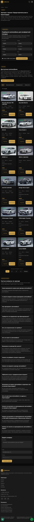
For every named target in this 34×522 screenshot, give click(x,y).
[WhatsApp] (2, 499)
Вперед (26, 271)
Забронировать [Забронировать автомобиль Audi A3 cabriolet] (12, 202)
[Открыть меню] (32, 2)
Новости (2, 483)
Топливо (3, 51)
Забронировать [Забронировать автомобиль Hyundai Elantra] (29, 114)
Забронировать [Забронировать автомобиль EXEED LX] (12, 172)
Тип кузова (4, 40)
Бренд (18, 40)
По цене (4, 88)
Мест (18, 51)
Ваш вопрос (4, 439)
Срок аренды (19, 46)
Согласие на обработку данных (6, 511)
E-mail (3, 449)
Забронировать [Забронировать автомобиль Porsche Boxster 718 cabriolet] (12, 114)
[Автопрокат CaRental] (5, 2)
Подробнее (5, 114)
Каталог (2, 479)
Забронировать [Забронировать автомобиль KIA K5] (12, 141)
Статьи (2, 481)
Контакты (3, 486)
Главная (2, 7)
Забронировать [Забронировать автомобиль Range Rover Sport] (29, 202)
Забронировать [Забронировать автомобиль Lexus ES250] (12, 263)
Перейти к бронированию (7, 80)
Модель (3, 46)
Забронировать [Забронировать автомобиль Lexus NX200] (29, 263)
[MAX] (8, 499)
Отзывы (2, 485)
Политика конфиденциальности (6, 508)
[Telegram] (5, 499)
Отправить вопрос (7, 461)
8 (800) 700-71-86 (4, 494)
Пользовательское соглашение (6, 510)
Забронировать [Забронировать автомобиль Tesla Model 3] (29, 141)
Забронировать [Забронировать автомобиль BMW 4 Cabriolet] (29, 172)
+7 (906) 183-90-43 (5, 492)
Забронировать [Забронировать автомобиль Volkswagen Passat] (12, 233)
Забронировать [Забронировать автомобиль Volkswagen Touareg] (29, 233)
